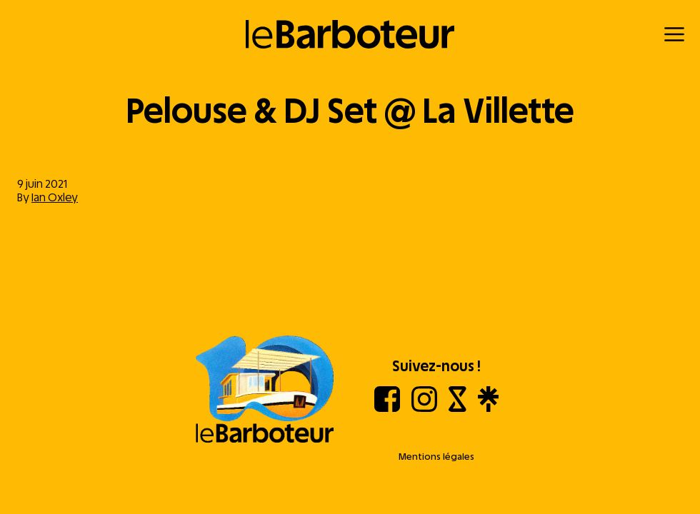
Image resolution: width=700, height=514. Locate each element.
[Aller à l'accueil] (265, 390)
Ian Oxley (54, 197)
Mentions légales (436, 456)
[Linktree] (488, 408)
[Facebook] (387, 408)
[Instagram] (424, 408)
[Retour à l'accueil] (350, 34)
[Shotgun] (457, 408)
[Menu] (674, 34)
